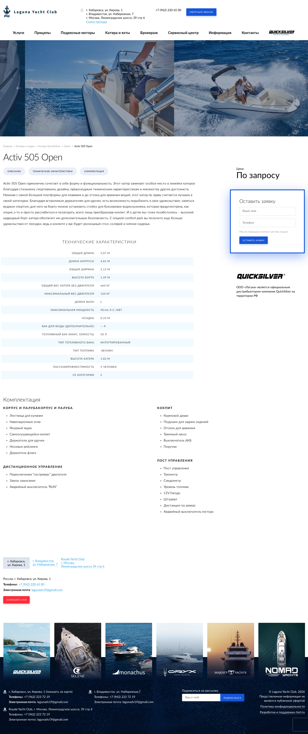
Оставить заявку (254, 240)
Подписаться (232, 698)
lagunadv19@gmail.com (47, 590)
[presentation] (18, 88)
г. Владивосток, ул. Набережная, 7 (45, 563)
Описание (14, 171)
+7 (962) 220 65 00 (168, 10)
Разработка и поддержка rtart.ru (282, 712)
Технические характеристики (53, 171)
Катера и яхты (117, 33)
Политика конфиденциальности (282, 706)
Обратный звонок (201, 12)
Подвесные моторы (78, 33)
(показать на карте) (59, 691)
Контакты (250, 33)
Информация (220, 33)
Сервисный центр (183, 33)
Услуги (18, 33)
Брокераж (149, 33)
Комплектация (94, 171)
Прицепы (42, 33)
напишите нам (16, 600)
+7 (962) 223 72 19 (37, 697)
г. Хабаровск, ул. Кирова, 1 (16, 563)
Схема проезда (96, 22)
